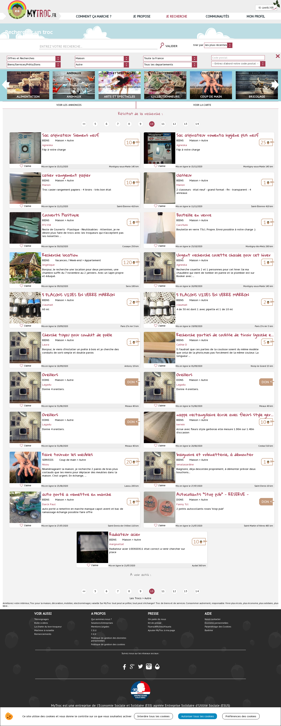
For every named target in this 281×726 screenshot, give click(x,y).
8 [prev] (129, 124)
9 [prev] (140, 124)
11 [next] (163, 124)
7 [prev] (118, 124)
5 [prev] (95, 124)
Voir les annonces (69, 105)
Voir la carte (202, 105)
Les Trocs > (137, 598)
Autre (147, 598)
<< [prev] (84, 124)
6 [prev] (106, 124)
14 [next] (197, 124)
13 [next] (185, 124)
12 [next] (174, 124)
